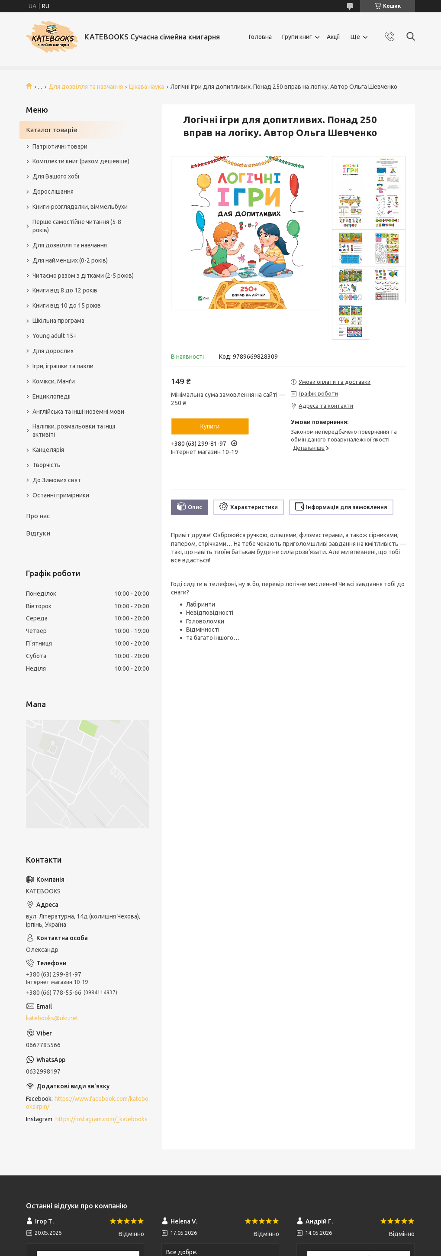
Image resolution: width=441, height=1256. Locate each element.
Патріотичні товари (59, 146)
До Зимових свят (56, 480)
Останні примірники (60, 495)
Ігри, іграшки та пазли (62, 366)
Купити (210, 426)
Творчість (46, 464)
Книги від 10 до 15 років (66, 305)
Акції (333, 36)
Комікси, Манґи (53, 381)
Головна (260, 36)
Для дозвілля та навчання (85, 86)
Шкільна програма (58, 320)
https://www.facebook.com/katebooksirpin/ (87, 1102)
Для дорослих (53, 350)
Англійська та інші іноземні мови (78, 411)
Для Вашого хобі (55, 176)
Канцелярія (48, 449)
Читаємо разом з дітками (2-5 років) (83, 275)
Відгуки (38, 533)
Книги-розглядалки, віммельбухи (80, 206)
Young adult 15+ (54, 335)
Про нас (38, 515)
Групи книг (297, 36)
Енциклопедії (51, 396)
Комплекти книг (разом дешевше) (80, 161)
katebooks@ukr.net (52, 1018)
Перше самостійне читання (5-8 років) (76, 226)
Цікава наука (146, 86)
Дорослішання (53, 191)
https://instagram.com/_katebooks (101, 1119)
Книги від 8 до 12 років (64, 290)
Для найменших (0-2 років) (70, 260)
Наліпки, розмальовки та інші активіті (73, 430)
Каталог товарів (51, 129)
